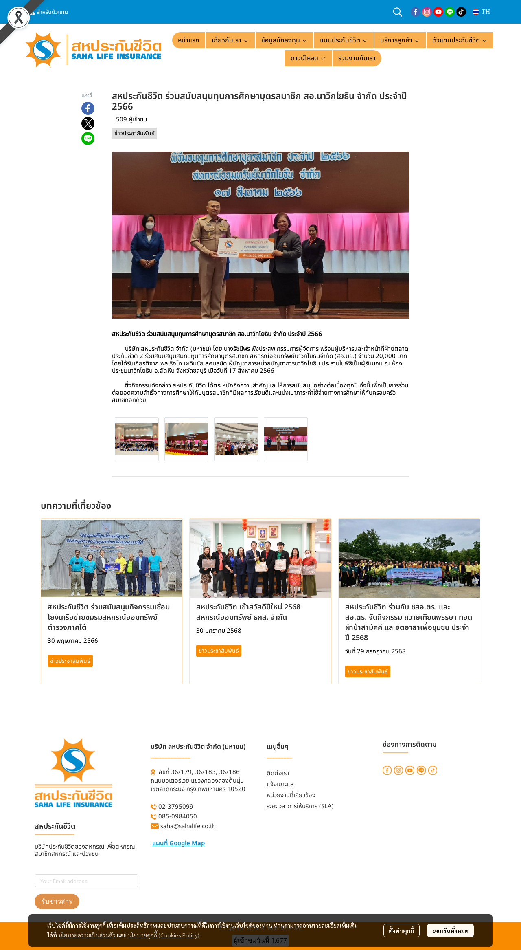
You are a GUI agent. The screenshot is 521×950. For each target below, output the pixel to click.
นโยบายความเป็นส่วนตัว (87, 935)
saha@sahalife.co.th (188, 826)
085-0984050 (177, 816)
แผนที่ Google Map (178, 843)
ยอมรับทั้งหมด (450, 930)
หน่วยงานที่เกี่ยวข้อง (291, 795)
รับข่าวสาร (57, 901)
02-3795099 (175, 806)
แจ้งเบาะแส (280, 784)
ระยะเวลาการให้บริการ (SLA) (300, 806)
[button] (398, 12)
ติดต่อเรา (278, 773)
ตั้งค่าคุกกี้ (401, 930)
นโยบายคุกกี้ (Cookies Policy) (163, 935)
